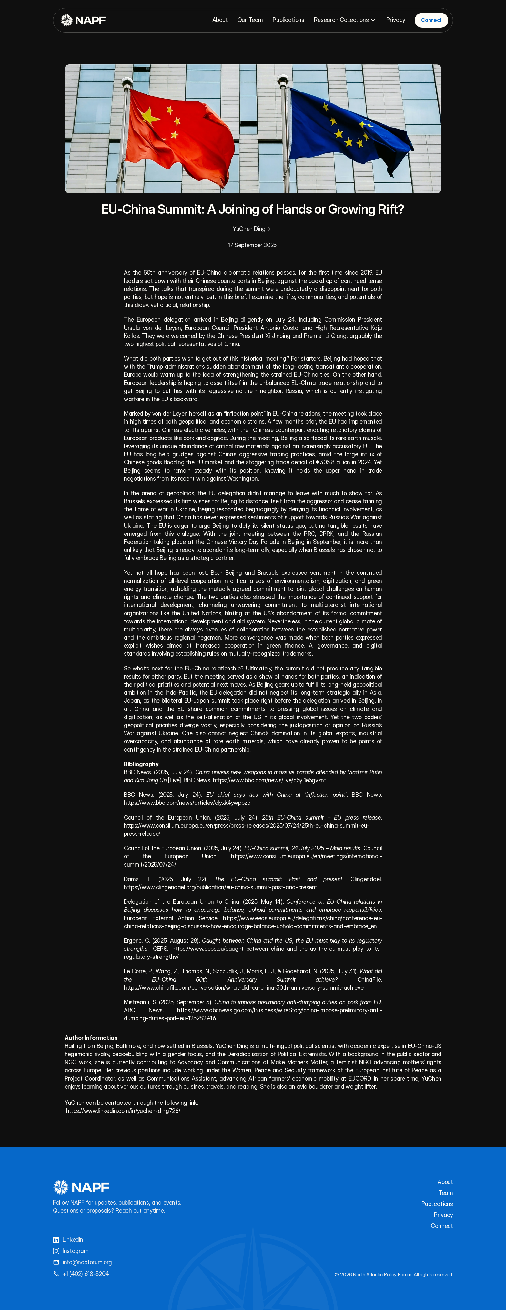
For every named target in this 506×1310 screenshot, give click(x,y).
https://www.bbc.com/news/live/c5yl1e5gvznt (269, 780)
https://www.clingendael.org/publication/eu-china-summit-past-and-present (220, 887)
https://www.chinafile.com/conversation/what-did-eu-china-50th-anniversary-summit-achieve (243, 987)
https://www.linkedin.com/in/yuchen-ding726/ (123, 1110)
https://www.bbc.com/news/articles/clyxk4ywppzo (187, 802)
